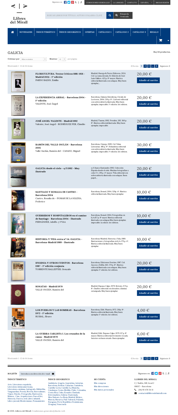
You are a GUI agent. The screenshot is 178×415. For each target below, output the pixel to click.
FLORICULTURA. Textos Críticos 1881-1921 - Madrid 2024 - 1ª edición (61, 77)
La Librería (118, 3)
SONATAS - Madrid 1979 (61, 288)
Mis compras (100, 383)
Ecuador (68, 392)
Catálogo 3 (139, 32)
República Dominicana (73, 402)
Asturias (79, 383)
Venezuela (61, 404)
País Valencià (69, 399)
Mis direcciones (101, 386)
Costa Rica (53, 392)
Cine (17, 396)
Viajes (10, 394)
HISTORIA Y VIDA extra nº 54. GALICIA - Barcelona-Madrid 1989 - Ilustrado (58, 241)
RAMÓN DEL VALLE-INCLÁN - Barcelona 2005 (61, 148)
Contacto (132, 3)
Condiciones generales (42, 411)
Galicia (64, 395)
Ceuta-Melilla (64, 390)
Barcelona (52, 385)
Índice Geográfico (70, 32)
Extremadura (54, 395)
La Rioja (64, 397)
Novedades (25, 32)
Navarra (59, 399)
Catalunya (52, 390)
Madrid (71, 397)
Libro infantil (34, 398)
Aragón (61, 383)
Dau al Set (37, 396)
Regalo (154, 32)
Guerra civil (21, 398)
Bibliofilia (40, 389)
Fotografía (26, 394)
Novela (30, 391)
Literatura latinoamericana (20, 387)
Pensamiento (39, 401)
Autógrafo (31, 389)
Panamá (79, 399)
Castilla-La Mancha (70, 388)
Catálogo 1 (104, 32)
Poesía (23, 391)
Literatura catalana (16, 389)
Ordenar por (13, 59)
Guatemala (73, 395)
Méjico (79, 397)
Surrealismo (39, 391)
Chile (73, 390)
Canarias (69, 385)
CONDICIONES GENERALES (98, 3)
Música (11, 396)
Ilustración (37, 394)
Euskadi (76, 392)
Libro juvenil (13, 401)
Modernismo (26, 401)
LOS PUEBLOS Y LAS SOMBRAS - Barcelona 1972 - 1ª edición (61, 313)
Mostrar (53, 59)
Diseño (17, 394)
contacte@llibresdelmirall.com (152, 393)
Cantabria (78, 385)
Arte (10, 384)
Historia (11, 398)
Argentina (69, 383)
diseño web (60, 411)
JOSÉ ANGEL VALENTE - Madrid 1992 (61, 123)
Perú (59, 402)
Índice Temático (45, 32)
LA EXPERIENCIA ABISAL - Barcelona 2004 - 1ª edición (61, 100)
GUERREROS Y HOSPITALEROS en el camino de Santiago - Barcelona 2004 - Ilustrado (61, 219)
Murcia (51, 399)
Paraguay (52, 402)
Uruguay (52, 404)
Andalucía (52, 383)
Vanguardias (13, 391)
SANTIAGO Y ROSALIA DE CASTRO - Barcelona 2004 (61, 196)
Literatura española (22, 384)
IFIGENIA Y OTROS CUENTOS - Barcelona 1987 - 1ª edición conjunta (61, 266)
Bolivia (61, 385)
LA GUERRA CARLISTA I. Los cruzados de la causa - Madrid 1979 (61, 337)
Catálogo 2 (122, 32)
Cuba (61, 392)
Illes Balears (53, 397)
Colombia (81, 390)
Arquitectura (26, 396)
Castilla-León (54, 388)
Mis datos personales (104, 389)
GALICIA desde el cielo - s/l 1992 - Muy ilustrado (57, 170)
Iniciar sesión (162, 3)
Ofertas (89, 32)
